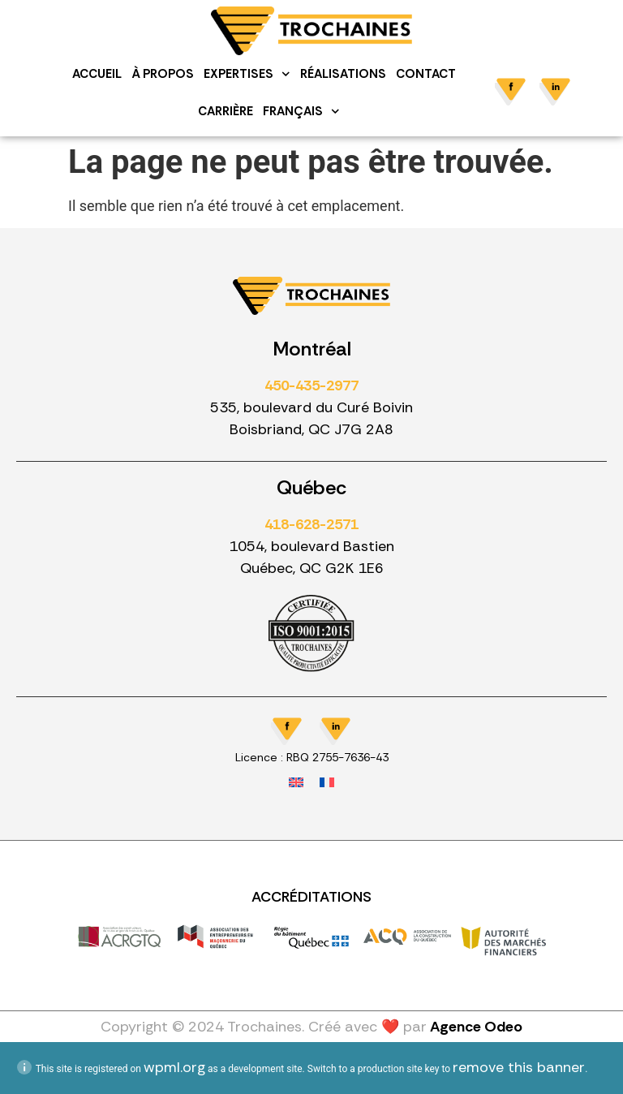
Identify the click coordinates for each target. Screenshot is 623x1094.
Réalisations (343, 74)
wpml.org (174, 1067)
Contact (426, 74)
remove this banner (519, 1067)
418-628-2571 (311, 524)
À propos (163, 74)
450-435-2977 (311, 385)
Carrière (226, 111)
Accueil (97, 74)
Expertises (247, 74)
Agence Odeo (476, 1026)
